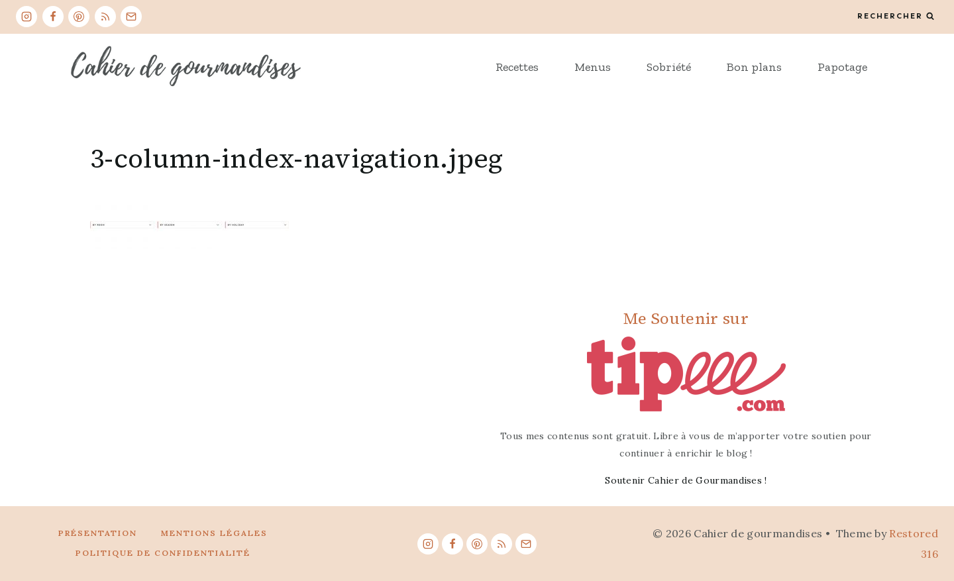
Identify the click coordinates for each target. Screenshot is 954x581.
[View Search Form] (895, 16)
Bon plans (754, 67)
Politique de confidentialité (163, 553)
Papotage (842, 67)
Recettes (517, 67)
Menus (592, 67)
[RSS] (105, 16)
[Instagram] (26, 16)
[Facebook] (53, 16)
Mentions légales (214, 533)
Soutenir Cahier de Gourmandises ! (686, 480)
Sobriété (669, 67)
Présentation (97, 533)
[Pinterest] (78, 16)
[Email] (131, 16)
